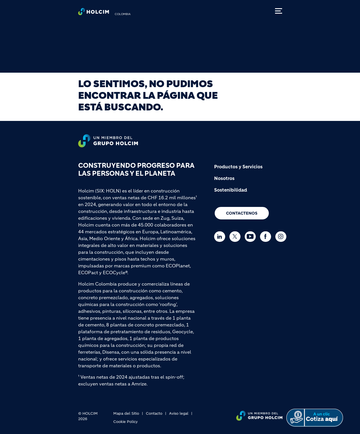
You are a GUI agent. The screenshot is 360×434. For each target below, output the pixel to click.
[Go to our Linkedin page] (221, 236)
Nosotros (224, 178)
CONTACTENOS (241, 213)
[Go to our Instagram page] (282, 236)
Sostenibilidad (230, 190)
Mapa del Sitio (126, 413)
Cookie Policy (125, 421)
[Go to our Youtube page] (252, 236)
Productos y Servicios (238, 166)
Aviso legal (178, 413)
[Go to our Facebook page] (267, 236)
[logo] (93, 13)
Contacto (154, 413)
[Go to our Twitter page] (236, 236)
